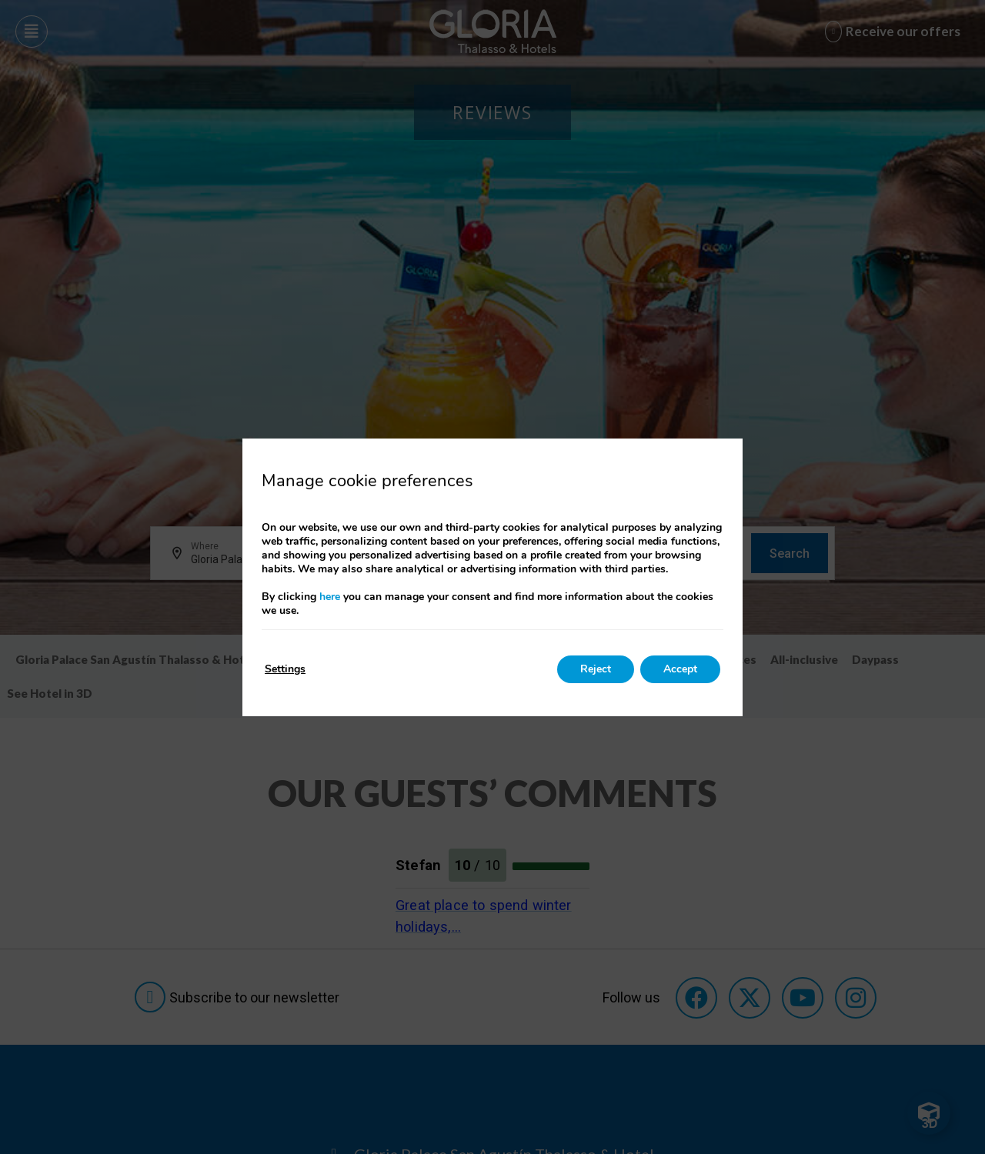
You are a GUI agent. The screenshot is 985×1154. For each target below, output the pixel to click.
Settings (285, 669)
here (329, 596)
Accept (680, 669)
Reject (595, 669)
